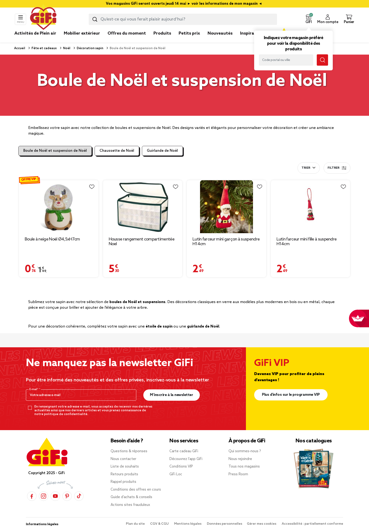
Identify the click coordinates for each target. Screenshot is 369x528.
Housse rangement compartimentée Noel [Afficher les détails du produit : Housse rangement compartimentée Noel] (141, 241)
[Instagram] (43, 496)
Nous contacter (123, 459)
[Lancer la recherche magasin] (322, 60)
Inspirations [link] (252, 33)
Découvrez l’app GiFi (185, 459)
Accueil (19, 48)
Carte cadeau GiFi (183, 451)
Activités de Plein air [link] (35, 33)
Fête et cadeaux (44, 48)
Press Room (238, 474)
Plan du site (135, 524)
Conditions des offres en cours (136, 490)
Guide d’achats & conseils (131, 497)
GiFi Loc (175, 474)
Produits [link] (162, 33)
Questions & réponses (129, 451)
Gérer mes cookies (262, 524)
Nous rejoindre (240, 459)
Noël (66, 48)
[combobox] (183, 19)
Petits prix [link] (189, 33)
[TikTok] (79, 496)
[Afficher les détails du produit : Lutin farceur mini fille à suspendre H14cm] (310, 206)
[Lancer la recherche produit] (94, 19)
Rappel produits (123, 482)
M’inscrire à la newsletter (171, 395)
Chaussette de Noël (117, 151)
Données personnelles (224, 524)
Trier (305, 168)
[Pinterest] (67, 496)
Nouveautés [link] (220, 33)
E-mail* (34, 389)
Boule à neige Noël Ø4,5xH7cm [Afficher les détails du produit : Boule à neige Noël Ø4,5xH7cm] (52, 239)
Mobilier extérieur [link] (82, 33)
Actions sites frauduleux (130, 505)
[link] (162, 40)
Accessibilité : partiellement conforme (312, 524)
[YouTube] (55, 496)
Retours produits (124, 474)
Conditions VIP (181, 466)
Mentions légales (188, 524)
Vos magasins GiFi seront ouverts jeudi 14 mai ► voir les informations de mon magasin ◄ (184, 4)
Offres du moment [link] (127, 33)
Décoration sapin (89, 48)
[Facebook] (31, 496)
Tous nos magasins (244, 466)
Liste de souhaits (125, 466)
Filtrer (337, 168)
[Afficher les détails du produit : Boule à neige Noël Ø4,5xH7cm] (58, 206)
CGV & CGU (159, 524)
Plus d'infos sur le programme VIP (291, 394)
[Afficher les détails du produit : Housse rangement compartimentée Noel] (142, 206)
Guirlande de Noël (162, 151)
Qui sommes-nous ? (245, 451)
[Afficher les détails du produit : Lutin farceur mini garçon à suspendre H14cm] (226, 206)
